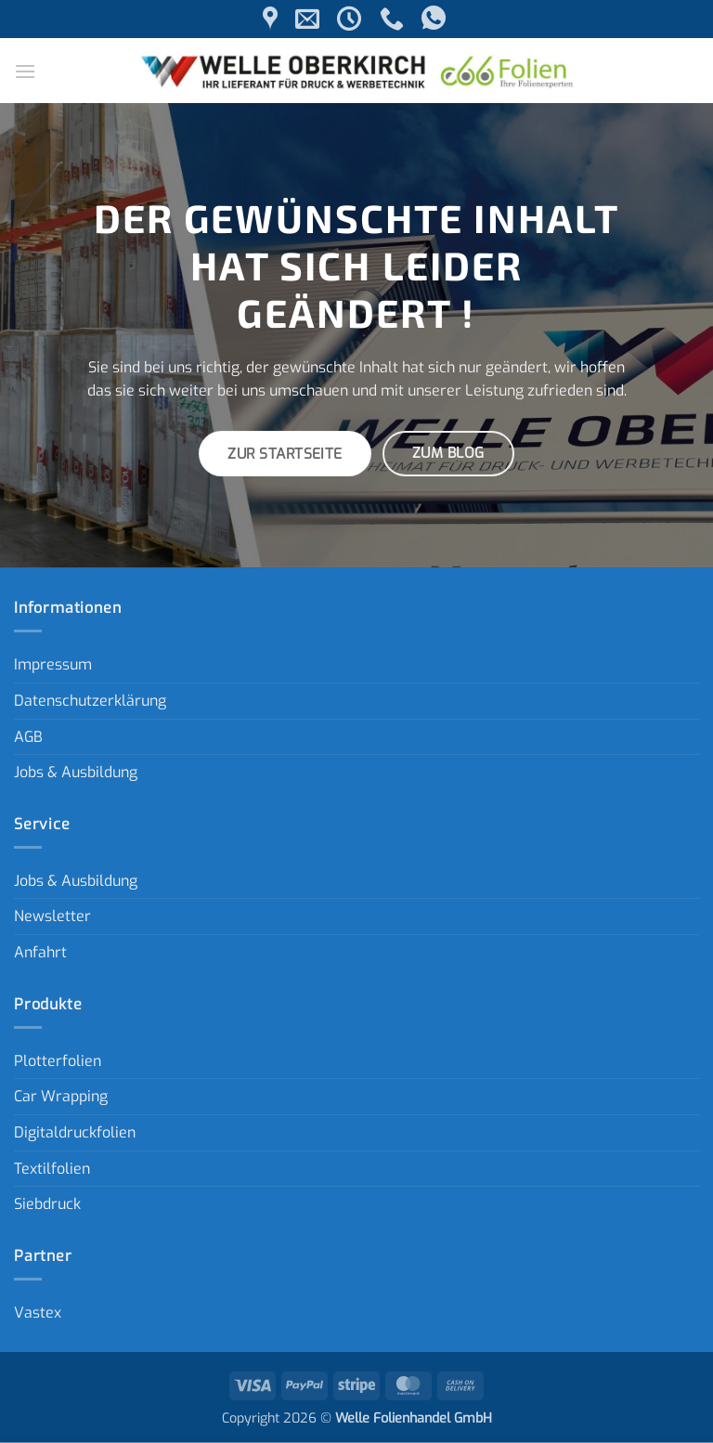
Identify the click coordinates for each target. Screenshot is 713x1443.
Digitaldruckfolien (75, 1132)
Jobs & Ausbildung (75, 772)
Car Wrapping (61, 1096)
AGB (28, 737)
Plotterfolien (57, 1061)
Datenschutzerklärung (90, 700)
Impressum (53, 664)
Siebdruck (47, 1204)
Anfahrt (40, 952)
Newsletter (52, 916)
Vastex (37, 1312)
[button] (25, 71)
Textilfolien (52, 1168)
